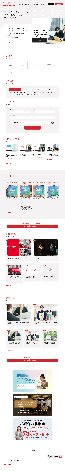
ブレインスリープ (10, 158)
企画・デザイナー (12, 92)
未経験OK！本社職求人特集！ (12, 182)
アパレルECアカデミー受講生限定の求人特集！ (25, 183)
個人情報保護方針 (20, 456)
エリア (38, 89)
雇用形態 (50, 89)
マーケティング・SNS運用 (32, 92)
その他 (52, 92)
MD (37, 92)
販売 (17, 92)
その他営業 (47, 92)
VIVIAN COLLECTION (24, 157)
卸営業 (28, 94)
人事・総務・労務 (17, 94)
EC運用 (25, 92)
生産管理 (21, 92)
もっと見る (9, 72)
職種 (15, 89)
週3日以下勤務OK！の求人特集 (39, 182)
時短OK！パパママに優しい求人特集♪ (52, 183)
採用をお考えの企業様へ (29, 456)
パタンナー (11, 94)
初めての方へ (21, 4)
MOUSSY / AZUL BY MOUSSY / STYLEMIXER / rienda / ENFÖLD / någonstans (52, 158)
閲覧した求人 (36, 4)
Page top (32, 450)
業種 (26, 89)
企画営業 (38, 94)
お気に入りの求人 (43, 4)
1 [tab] (6, 42)
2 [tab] (7, 42)
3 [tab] (8, 42)
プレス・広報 (42, 92)
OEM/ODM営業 (32, 94)
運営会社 (3, 456)
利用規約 (14, 456)
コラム (31, 4)
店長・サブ (23, 94)
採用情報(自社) (9, 456)
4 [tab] (9, 42)
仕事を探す (27, 4)
